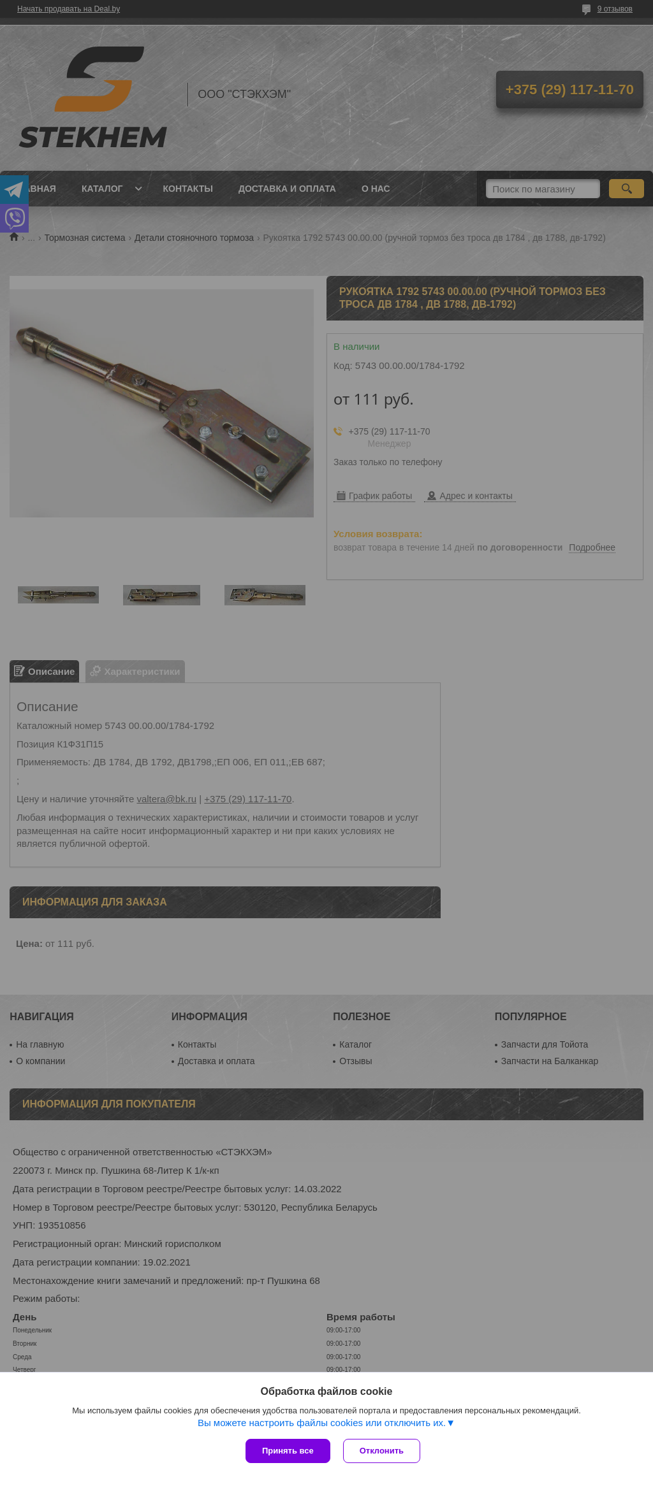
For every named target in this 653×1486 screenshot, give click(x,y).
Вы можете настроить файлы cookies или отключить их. (322, 1422)
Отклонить (382, 1450)
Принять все (288, 1450)
